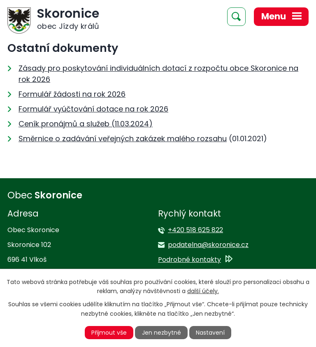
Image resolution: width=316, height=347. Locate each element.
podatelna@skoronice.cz (208, 244)
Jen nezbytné (161, 332)
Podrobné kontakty (189, 259)
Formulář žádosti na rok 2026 (72, 94)
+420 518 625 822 (195, 230)
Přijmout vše (109, 332)
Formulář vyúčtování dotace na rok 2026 (93, 109)
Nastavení (210, 332)
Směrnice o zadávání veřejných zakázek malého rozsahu (123, 138)
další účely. (203, 291)
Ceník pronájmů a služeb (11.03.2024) (86, 124)
